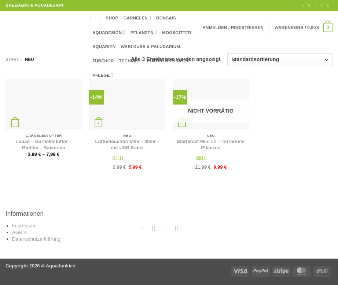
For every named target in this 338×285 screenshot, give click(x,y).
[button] (233, 27)
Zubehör (103, 61)
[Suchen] (92, 18)
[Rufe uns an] (323, 5)
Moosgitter (176, 32)
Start (12, 59)
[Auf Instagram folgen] (310, 5)
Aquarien (103, 46)
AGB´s (19, 232)
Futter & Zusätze (170, 61)
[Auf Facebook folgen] (304, 5)
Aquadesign (108, 32)
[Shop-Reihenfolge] (280, 59)
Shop (112, 18)
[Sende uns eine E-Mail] (317, 5)
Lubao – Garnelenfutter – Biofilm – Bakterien (43, 144)
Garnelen (137, 18)
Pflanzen (144, 32)
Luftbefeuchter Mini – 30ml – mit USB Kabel (127, 144)
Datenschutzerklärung (36, 239)
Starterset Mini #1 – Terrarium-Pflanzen (211, 144)
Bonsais (166, 18)
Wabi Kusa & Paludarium (150, 46)
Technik (130, 61)
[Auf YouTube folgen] (329, 5)
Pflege (102, 75)
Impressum (24, 226)
